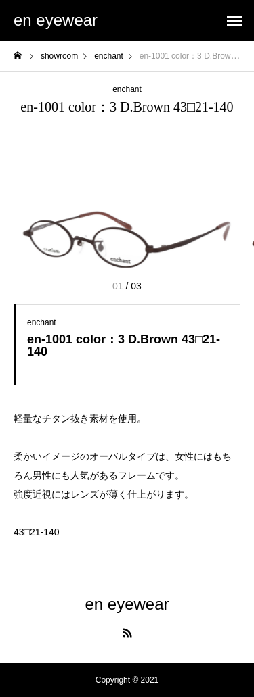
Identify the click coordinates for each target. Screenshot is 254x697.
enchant (127, 89)
